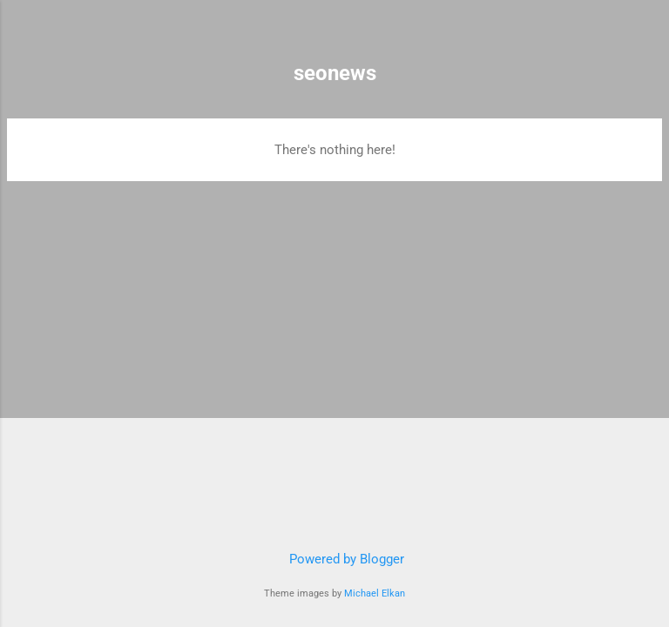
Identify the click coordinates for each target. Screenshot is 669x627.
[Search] (644, 35)
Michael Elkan (374, 593)
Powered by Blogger (334, 559)
